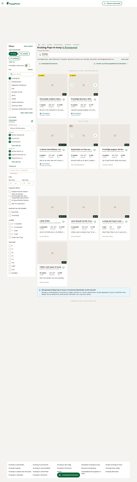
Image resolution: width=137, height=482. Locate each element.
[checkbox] (10, 78)
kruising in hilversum (64, 468)
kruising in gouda (14, 468)
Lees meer (125, 59)
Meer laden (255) (27, 113)
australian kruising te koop (90, 465)
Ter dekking (14, 58)
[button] (84, 85)
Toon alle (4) (16, 145)
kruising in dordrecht (40, 475)
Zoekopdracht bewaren (48, 63)
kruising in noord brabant (41, 468)
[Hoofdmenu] (2, 3)
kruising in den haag (64, 465)
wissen (30, 69)
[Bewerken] (32, 121)
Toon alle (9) (16, 162)
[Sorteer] (111, 64)
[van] (15, 183)
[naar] (29, 183)
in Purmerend (69, 47)
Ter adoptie (24, 54)
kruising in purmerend (40, 465)
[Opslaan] (63, 100)
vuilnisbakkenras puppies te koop (91, 472)
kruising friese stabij (113, 468)
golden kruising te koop (114, 465)
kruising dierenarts (112, 471)
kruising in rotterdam (16, 475)
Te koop (13, 54)
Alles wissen (28, 46)
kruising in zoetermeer (41, 471)
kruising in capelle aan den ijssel (20, 471)
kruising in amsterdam (16, 465)
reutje (59, 471)
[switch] (27, 65)
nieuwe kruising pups (88, 468)
